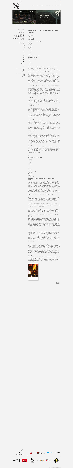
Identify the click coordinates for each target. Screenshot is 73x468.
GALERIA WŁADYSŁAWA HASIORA (18, 39)
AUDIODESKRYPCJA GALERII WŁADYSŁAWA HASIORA (20, 41)
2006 (24, 75)
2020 (24, 57)
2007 (24, 74)
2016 (24, 65)
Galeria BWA (23, 63)
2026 (24, 45)
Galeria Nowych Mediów (20, 73)
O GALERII (21, 34)
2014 (24, 70)
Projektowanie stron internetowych (57, 467)
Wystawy (14, 24)
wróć (58, 282)
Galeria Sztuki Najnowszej (20, 68)
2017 (24, 64)
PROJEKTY (21, 32)
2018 (24, 61)
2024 (24, 49)
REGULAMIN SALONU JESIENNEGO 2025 (19, 36)
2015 (24, 69)
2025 (24, 47)
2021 (24, 55)
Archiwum (21, 43)
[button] (55, 1)
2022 (24, 53)
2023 (24, 51)
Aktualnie (21, 29)
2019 (24, 59)
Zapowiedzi (21, 31)
